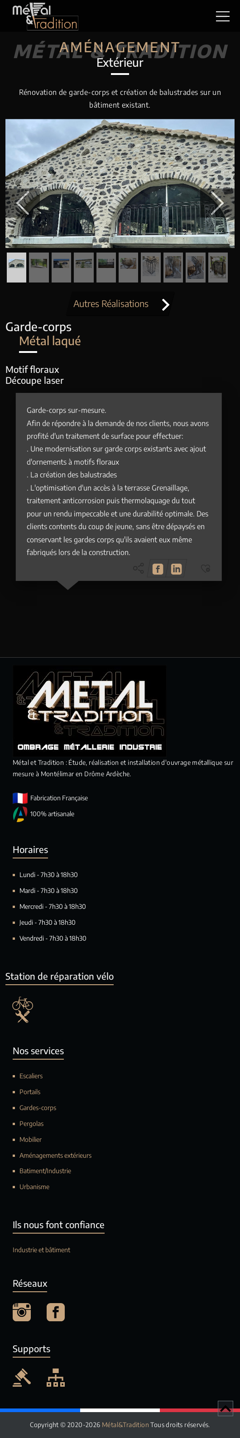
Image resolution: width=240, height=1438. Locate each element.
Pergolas (31, 1123)
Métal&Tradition (126, 1424)
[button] (22, 203)
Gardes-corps (37, 1107)
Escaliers (31, 1076)
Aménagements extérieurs (55, 1155)
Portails (29, 1092)
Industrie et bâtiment (41, 1250)
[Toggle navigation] (221, 16)
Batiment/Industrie (45, 1171)
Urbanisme (34, 1186)
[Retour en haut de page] (225, 1408)
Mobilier (30, 1139)
